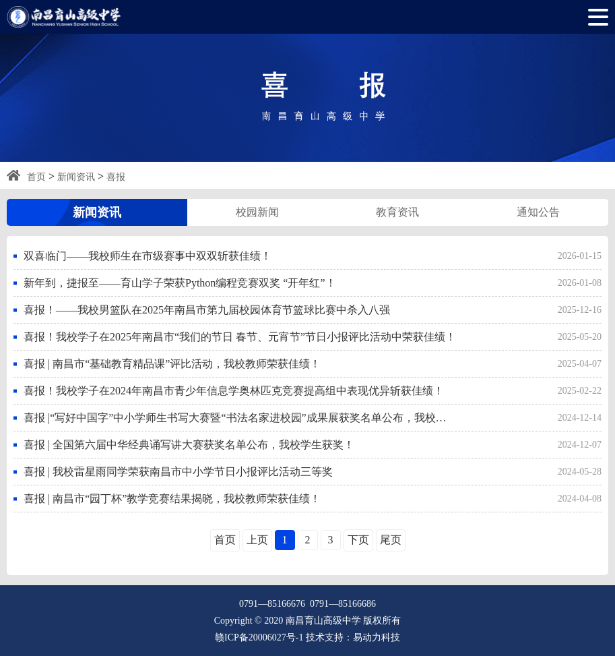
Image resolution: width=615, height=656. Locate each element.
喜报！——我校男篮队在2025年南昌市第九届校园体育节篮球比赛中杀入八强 (207, 310)
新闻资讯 (76, 177)
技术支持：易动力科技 (353, 637)
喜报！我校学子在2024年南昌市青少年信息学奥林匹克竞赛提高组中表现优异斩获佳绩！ (234, 390)
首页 (36, 177)
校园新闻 (257, 212)
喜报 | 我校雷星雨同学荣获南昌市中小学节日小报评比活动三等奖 (178, 471)
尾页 (390, 539)
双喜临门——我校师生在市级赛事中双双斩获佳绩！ (147, 256)
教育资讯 (397, 212)
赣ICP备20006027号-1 (259, 637)
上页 (257, 539)
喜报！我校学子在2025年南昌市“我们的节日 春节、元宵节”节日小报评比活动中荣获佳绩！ (240, 336)
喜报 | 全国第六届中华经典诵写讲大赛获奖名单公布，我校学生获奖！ (189, 444)
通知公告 (538, 212)
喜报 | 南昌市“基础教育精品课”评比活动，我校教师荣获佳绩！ (172, 363)
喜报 (115, 177)
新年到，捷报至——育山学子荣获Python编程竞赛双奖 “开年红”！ (180, 283)
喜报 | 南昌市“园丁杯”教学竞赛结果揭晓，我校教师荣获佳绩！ (172, 498)
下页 (358, 539)
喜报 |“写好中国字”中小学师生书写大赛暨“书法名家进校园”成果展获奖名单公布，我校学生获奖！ (240, 417)
